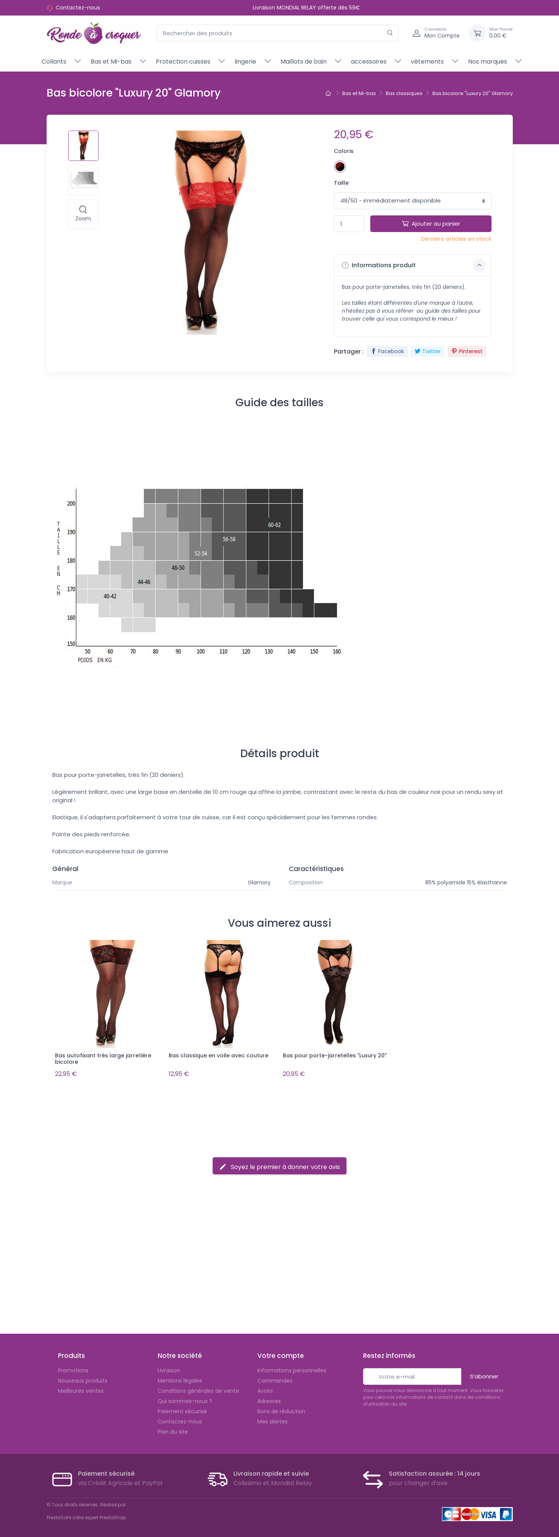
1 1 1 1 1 (413, 200)
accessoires (369, 61)
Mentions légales (180, 1378)
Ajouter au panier (431, 224)
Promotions (73, 1368)
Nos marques (487, 61)
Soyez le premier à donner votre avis (279, 1164)
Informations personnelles (291, 1368)
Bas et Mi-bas (111, 61)
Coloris (344, 151)
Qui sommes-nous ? (185, 1399)
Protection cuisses (183, 61)
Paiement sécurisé (182, 1409)
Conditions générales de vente (198, 1388)
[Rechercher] (390, 33)
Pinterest (466, 351)
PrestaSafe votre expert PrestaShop (86, 1515)
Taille (341, 183)
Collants (54, 61)
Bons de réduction (281, 1409)
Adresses (269, 1399)
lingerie (245, 61)
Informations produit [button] (414, 265)
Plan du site (173, 1429)
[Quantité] (349, 223)
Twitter (428, 351)
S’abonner (484, 1374)
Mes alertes (272, 1419)
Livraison (169, 1368)
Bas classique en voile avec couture (218, 1055)
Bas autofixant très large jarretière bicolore (103, 1059)
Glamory (259, 882)
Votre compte (280, 1353)
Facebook (387, 351)
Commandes (275, 1378)
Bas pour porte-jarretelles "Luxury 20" (335, 1055)
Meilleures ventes (81, 1388)
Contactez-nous (78, 7)
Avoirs (265, 1388)
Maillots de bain (303, 61)
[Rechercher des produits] (278, 33)
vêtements (427, 61)
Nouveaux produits (82, 1378)
